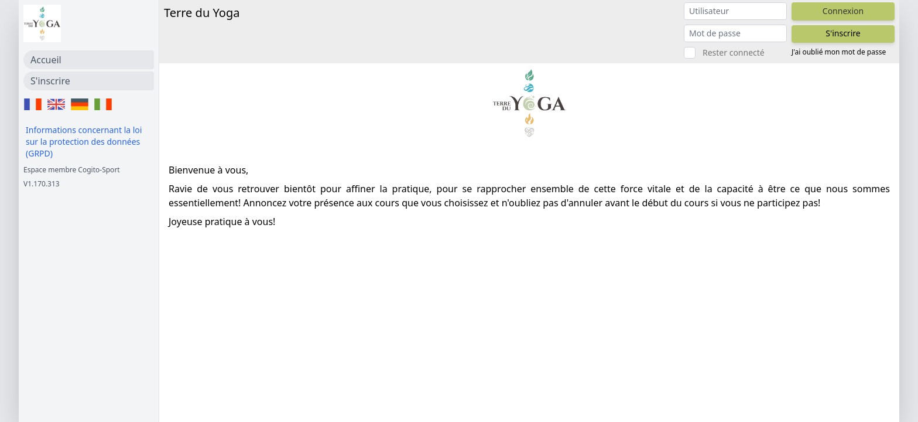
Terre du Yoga (201, 13)
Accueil (45, 59)
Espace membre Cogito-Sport (71, 170)
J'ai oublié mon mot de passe (839, 52)
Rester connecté (734, 52)
